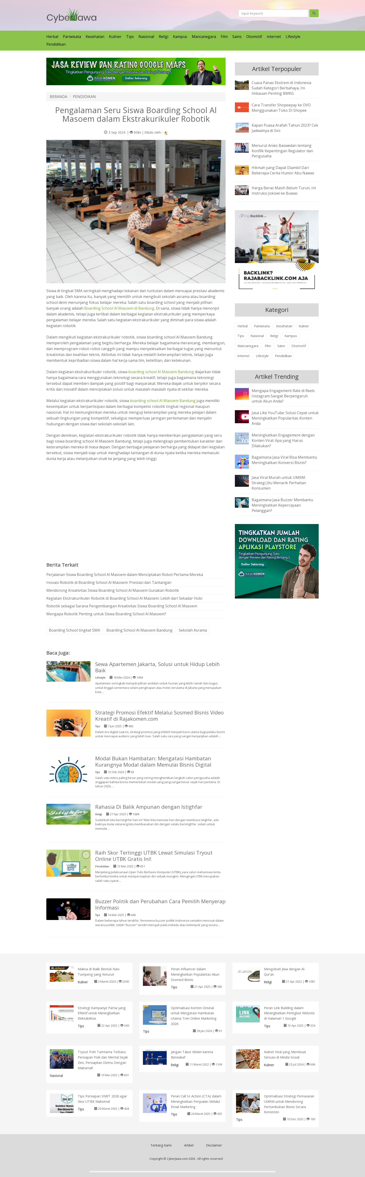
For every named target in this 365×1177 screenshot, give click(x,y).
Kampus (180, 36)
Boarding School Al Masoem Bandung (139, 630)
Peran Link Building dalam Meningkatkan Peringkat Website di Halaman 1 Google (289, 1013)
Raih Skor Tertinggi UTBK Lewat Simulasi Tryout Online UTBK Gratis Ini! (154, 855)
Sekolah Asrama (193, 630)
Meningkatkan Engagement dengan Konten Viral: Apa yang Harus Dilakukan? (283, 440)
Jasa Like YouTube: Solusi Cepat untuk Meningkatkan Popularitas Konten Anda (285, 418)
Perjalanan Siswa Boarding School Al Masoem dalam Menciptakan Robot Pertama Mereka (124, 574)
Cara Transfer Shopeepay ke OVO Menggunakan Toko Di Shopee (281, 107)
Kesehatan (95, 36)
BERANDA (58, 96)
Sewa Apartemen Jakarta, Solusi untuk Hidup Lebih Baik (157, 667)
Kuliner (115, 36)
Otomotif (254, 36)
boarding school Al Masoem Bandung (161, 371)
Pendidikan (56, 44)
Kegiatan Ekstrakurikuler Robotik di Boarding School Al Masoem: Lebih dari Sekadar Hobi (124, 598)
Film (224, 36)
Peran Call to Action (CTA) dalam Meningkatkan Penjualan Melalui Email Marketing (196, 1101)
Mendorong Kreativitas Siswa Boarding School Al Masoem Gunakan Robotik (112, 590)
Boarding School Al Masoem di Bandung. (119, 308)
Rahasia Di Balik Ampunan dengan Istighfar (148, 806)
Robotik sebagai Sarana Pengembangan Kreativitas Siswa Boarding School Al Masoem (121, 606)
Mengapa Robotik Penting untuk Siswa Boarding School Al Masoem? (106, 613)
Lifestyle (293, 36)
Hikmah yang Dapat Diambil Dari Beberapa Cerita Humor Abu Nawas (283, 170)
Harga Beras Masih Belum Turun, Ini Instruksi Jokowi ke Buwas (284, 190)
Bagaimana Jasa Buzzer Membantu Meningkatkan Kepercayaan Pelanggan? (282, 505)
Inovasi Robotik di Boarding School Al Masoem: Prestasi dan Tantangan (108, 582)
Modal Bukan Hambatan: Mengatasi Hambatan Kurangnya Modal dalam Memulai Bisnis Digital (153, 761)
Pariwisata (72, 36)
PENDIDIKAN (84, 96)
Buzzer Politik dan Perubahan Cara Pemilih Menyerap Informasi (160, 904)
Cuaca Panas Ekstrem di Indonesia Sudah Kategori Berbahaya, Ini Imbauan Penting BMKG (281, 88)
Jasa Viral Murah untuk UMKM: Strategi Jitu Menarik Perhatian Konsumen (279, 483)
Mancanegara (204, 36)
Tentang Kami (161, 1145)
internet (274, 36)
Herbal (52, 36)
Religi (163, 36)
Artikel (188, 1145)
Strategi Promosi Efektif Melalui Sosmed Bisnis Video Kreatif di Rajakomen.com (159, 715)
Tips (130, 36)
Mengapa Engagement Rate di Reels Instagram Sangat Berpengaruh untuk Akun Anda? (283, 396)
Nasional (146, 36)
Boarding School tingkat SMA (74, 630)
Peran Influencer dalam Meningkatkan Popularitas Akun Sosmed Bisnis (195, 974)
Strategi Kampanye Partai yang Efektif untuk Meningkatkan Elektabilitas (102, 1013)
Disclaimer (214, 1145)
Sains (237, 36)
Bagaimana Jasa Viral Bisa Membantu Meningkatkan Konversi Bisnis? (284, 460)
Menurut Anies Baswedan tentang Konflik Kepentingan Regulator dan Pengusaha (282, 151)
